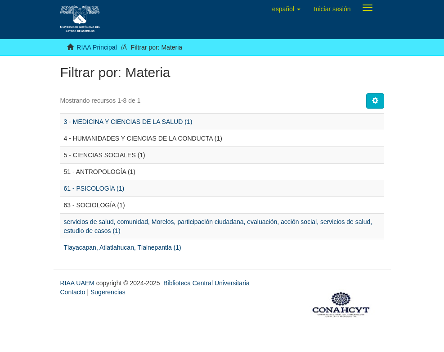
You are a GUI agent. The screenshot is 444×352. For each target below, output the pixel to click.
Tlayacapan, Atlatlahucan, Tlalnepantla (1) (122, 247)
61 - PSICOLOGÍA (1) (94, 188)
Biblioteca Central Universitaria (206, 283)
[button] (286, 9)
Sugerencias (108, 292)
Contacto (72, 292)
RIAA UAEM (78, 283)
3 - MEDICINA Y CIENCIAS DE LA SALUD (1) (128, 121)
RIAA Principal (96, 47)
